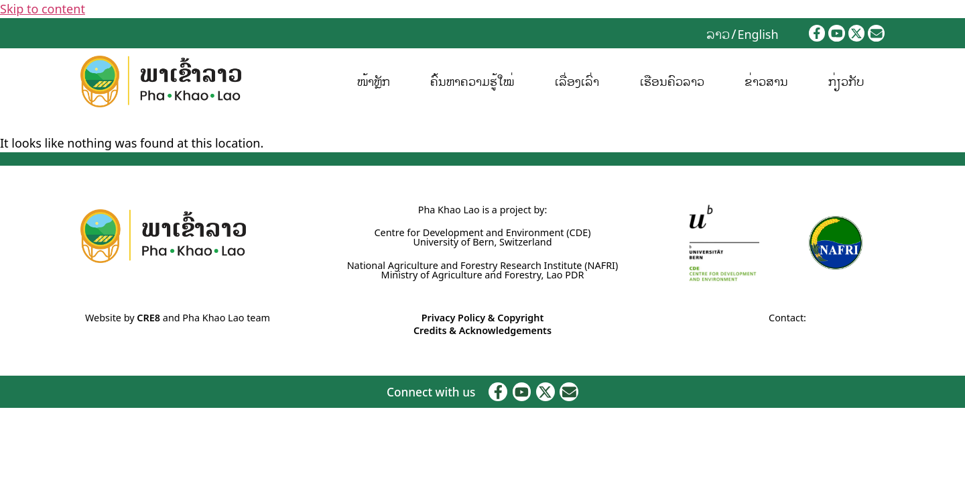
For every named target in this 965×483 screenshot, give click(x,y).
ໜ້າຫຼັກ (373, 81)
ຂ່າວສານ (766, 81)
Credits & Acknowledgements (482, 330)
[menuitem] (718, 33)
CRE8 (148, 317)
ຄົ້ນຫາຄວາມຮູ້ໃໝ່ (472, 81)
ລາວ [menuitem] (718, 33)
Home (13, 125)
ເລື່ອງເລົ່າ (576, 81)
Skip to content (42, 9)
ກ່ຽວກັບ (846, 81)
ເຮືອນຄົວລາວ (671, 81)
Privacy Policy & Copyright (483, 317)
